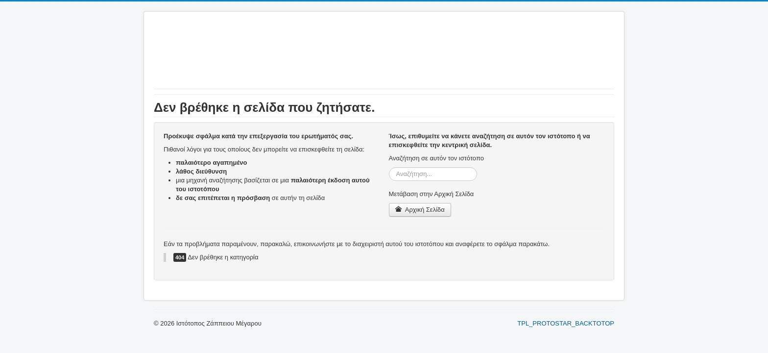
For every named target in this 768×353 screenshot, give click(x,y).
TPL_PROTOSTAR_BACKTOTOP (565, 323)
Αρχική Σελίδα (420, 209)
